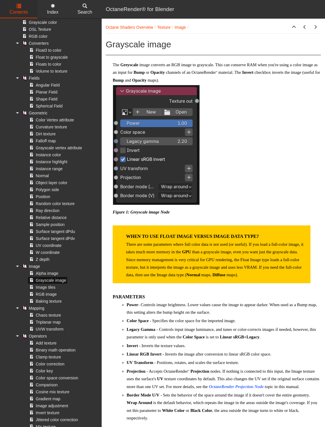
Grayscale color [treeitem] (39, 22)
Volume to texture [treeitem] (47, 71)
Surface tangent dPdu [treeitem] (51, 231)
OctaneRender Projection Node (236, 386)
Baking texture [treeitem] (45, 301)
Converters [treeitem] (35, 43)
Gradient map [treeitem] (44, 398)
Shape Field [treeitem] (43, 99)
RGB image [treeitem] (42, 294)
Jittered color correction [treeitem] (53, 419)
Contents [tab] (19, 9)
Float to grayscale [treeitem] (48, 57)
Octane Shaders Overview (129, 27)
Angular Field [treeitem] (44, 85)
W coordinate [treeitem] (44, 252)
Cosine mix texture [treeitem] (48, 391)
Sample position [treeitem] (46, 224)
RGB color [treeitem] (34, 36)
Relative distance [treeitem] (47, 217)
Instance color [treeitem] (44, 154)
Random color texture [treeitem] (51, 203)
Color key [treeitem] (40, 370)
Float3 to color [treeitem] (45, 50)
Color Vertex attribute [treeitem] (51, 119)
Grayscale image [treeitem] (47, 280)
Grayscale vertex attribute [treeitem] (55, 147)
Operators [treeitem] (34, 336)
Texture (163, 27)
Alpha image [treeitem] (43, 273)
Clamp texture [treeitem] (44, 357)
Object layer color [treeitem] (47, 182)
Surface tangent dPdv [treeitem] (51, 238)
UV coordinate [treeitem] (45, 245)
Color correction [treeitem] (46, 363)
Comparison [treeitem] (43, 384)
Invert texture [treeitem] (44, 412)
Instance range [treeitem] (45, 168)
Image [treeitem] (30, 266)
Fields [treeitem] (30, 78)
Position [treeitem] (39, 196)
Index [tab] (52, 9)
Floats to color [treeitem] (44, 64)
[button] (293, 27)
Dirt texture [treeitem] (41, 133)
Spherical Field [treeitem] (45, 106)
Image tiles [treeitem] (41, 287)
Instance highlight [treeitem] (47, 161)
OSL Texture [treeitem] (36, 29)
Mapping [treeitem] (32, 308)
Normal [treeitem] (38, 175)
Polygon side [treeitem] (43, 189)
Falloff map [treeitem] (42, 140)
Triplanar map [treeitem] (44, 322)
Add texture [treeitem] (42, 343)
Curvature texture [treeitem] (47, 126)
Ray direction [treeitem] (44, 210)
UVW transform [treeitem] (46, 329)
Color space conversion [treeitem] (53, 377)
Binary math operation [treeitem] (52, 350)
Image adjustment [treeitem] (48, 405)
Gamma (148, 329)
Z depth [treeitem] (38, 259)
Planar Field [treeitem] (43, 92)
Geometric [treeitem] (34, 113)
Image (180, 27)
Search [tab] (85, 9)
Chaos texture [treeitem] (44, 315)
